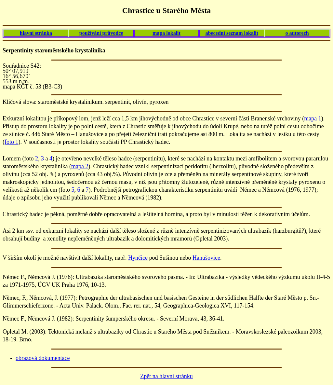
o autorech (297, 33)
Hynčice (138, 257)
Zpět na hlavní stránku (166, 376)
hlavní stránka (36, 33)
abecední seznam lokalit (231, 33)
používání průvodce (101, 33)
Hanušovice (206, 257)
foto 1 (12, 142)
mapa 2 (79, 166)
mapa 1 (312, 118)
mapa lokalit (166, 33)
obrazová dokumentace (43, 358)
